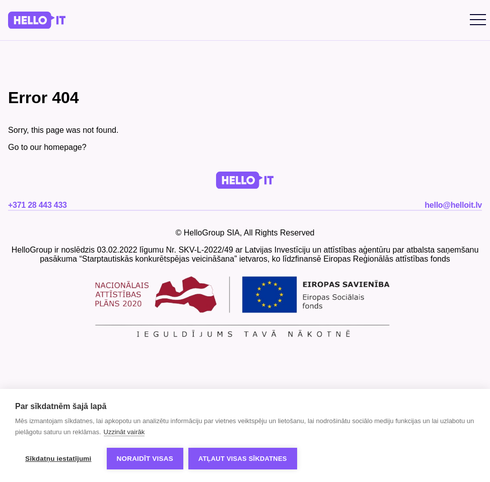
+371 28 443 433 (37, 205)
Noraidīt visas (145, 458)
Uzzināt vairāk (124, 432)
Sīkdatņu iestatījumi (58, 458)
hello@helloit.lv (453, 205)
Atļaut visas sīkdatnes (242, 458)
